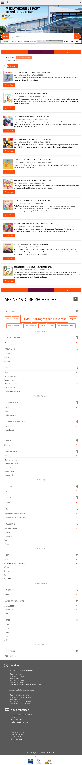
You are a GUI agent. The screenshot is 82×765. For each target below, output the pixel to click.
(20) (41, 331)
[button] (81, 2)
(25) (41, 396)
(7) (41, 548)
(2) (41, 480)
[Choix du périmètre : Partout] (5, 36)
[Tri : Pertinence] (12, 66)
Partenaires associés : (48, 752)
